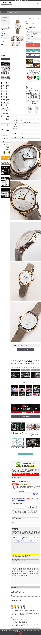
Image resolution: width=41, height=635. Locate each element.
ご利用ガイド (10, 7)
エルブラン (28, 87)
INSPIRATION (9, 13)
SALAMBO (14, 13)
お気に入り (3, 20)
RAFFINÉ (32, 12)
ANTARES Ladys (27, 12)
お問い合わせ (17, 9)
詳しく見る (25, 631)
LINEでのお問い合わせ (33, 49)
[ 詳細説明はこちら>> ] (29, 29)
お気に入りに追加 (33, 53)
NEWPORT (21, 12)
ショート (35, 369)
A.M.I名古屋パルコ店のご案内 (33, 51)
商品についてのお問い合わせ (33, 47)
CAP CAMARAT (3, 13)
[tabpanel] (18, 25)
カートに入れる (34, 45)
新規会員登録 (4, 17)
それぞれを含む (3, 31)
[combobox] (7, 42)
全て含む (2, 30)
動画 (25, 369)
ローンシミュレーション (33, 57)
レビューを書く (25, 349)
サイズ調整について (26, 7)
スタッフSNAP (23, 9)
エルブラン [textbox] (3, 41)
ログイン (3, 23)
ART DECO (28, 13)
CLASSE (18, 13)
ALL (15, 369)
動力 (2, 44)
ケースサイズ (3, 52)
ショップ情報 (33, 7)
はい (20, 633)
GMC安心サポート (17, 7)
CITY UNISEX (23, 13)
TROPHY (36, 12)
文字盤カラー (3, 55)
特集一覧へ (25, 454)
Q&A (38, 7)
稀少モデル (17, 12)
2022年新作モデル (11, 12)
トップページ (4, 7)
